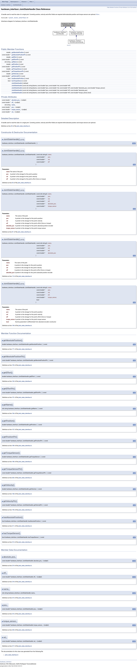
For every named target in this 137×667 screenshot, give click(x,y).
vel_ (13, 112)
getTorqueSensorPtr (18, 71)
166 (13, 413)
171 (13, 349)
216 (13, 614)
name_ (14, 105)
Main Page (5, 1)
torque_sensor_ (16, 109)
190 (13, 510)
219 (13, 565)
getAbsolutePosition (18, 52)
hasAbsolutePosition (18, 78)
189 (13, 445)
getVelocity (15, 73)
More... (98, 14)
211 (13, 526)
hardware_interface (6, 4)
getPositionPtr (16, 66)
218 (13, 581)
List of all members (132, 7)
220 (13, 630)
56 (13, 182)
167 (13, 429)
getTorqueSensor (17, 69)
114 (13, 276)
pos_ (13, 107)
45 (12, 126)
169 (13, 381)
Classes (25, 2)
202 (13, 477)
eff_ (13, 102)
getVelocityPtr (16, 76)
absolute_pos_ (16, 100)
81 (13, 232)
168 (13, 494)
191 (13, 397)
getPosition (15, 64)
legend (68, 45)
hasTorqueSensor (17, 81)
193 (13, 365)
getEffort (14, 57)
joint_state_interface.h (18, 18)
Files (32, 2)
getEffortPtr (15, 59)
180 (13, 461)
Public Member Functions (113, 7)
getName (14, 62)
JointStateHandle (17, 4)
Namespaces (15, 2)
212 (13, 542)
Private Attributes (123, 7)
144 (13, 325)
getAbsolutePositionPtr (19, 55)
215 (13, 598)
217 (13, 646)
